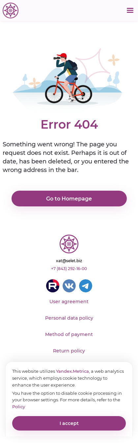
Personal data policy (69, 318)
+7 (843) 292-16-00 (69, 268)
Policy (18, 406)
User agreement (69, 302)
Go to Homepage (69, 199)
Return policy (69, 351)
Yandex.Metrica (72, 371)
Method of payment (69, 334)
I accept (69, 423)
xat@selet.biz (69, 260)
